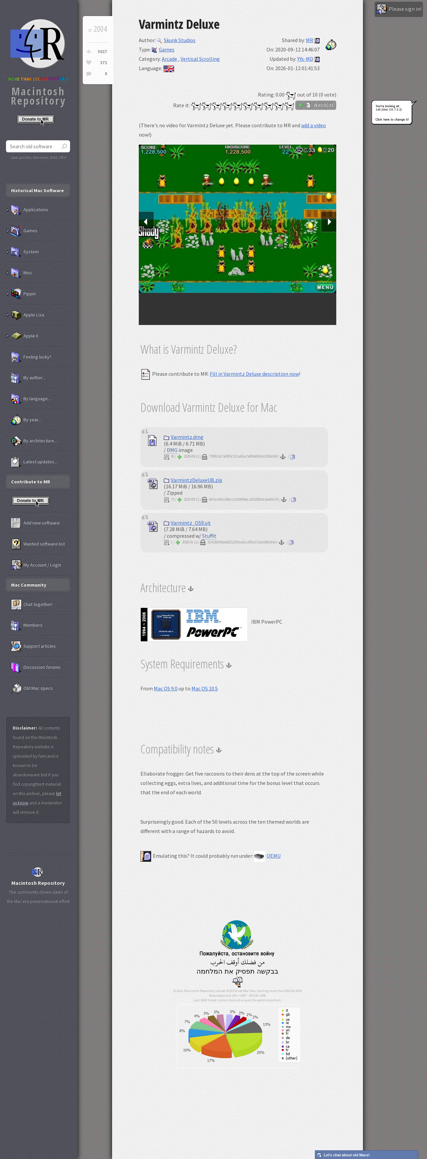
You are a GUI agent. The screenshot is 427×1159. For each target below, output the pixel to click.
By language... (31, 398)
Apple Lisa (27, 315)
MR (309, 40)
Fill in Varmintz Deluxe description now (254, 373)
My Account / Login (36, 565)
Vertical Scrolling (200, 58)
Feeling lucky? (31, 357)
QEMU (267, 855)
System (25, 251)
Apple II (24, 336)
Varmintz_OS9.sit (187, 522)
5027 (102, 51)
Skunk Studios (176, 40)
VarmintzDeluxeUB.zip (193, 480)
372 (103, 62)
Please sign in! (398, 9)
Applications (29, 209)
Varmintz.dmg (183, 437)
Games (163, 49)
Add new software (35, 523)
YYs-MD (305, 58)
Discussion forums (35, 667)
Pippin (23, 294)
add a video (313, 125)
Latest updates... (34, 462)
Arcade (169, 58)
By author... (28, 377)
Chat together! (31, 604)
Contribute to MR (30, 482)
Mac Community (28, 585)
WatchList (316, 105)
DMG (172, 450)
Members (26, 625)
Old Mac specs (32, 688)
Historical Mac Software (37, 190)
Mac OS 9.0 (165, 688)
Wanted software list (38, 544)
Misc (21, 273)
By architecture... (34, 441)
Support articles (33, 646)
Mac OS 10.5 (204, 688)
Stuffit (209, 535)
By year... (26, 420)
